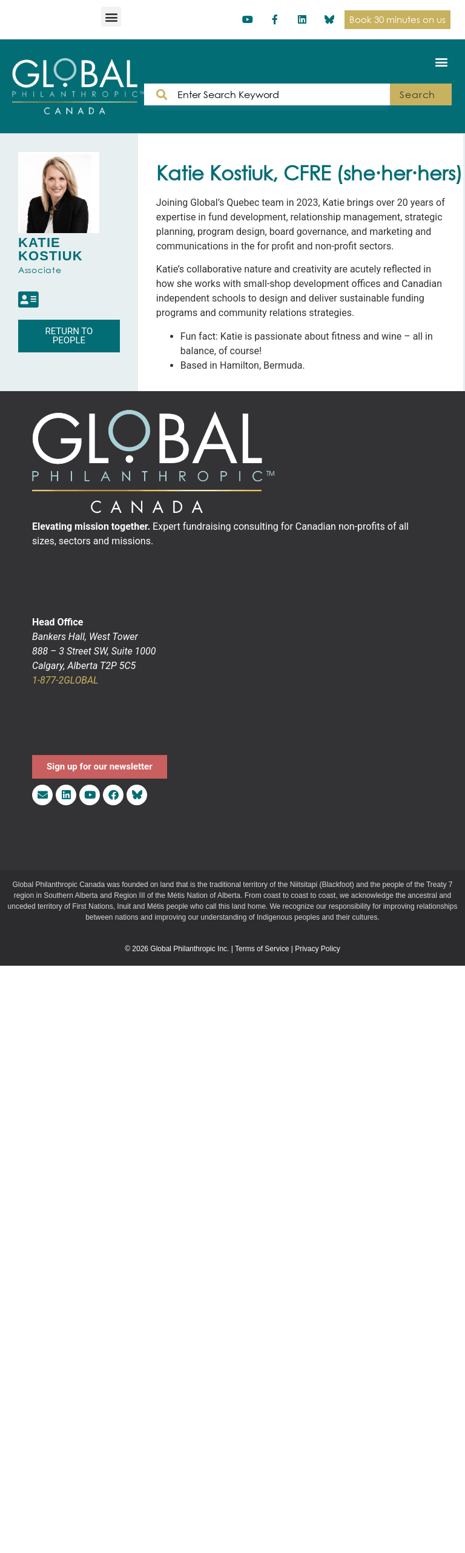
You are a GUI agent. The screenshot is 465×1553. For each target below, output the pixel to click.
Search (417, 94)
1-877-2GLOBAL (65, 680)
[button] (111, 17)
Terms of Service (262, 949)
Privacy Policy (317, 949)
